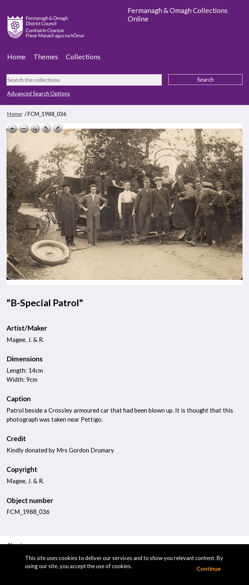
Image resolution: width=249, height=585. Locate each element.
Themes (45, 57)
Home (16, 57)
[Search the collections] (84, 80)
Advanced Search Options (38, 93)
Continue (208, 568)
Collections (83, 57)
